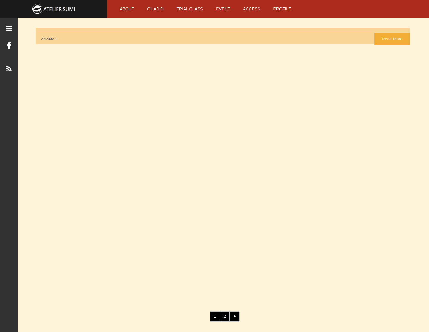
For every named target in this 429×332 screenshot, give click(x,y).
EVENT (223, 9)
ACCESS (251, 9)
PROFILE (282, 9)
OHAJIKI (155, 9)
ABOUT (127, 9)
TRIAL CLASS (189, 9)
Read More (165, 38)
